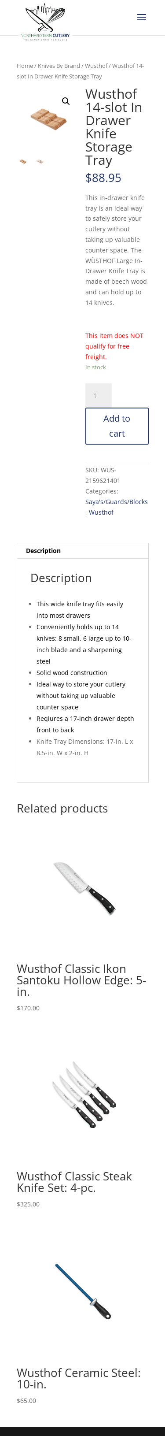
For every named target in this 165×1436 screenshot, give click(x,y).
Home (25, 66)
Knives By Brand (59, 66)
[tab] (82, 551)
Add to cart (116, 425)
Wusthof (96, 66)
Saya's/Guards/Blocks (116, 501)
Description (43, 550)
